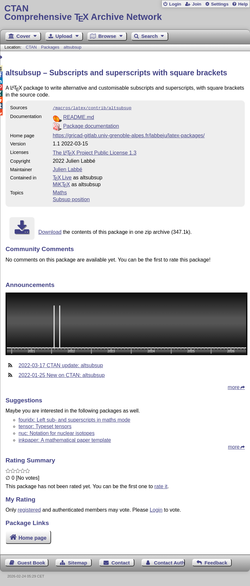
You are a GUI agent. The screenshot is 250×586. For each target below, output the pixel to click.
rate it (160, 485)
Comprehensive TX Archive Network (124, 13)
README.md (78, 116)
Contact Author (169, 562)
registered (29, 509)
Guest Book (31, 562)
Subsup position (71, 199)
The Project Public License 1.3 (94, 152)
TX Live (62, 177)
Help (243, 4)
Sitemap (77, 562)
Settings (220, 4)
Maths (60, 192)
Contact (120, 562)
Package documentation (91, 125)
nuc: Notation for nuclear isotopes (56, 432)
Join (196, 4)
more (234, 386)
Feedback (215, 562)
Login (175, 4)
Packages (51, 47)
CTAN (31, 47)
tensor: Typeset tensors (45, 425)
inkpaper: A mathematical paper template (65, 439)
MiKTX (61, 184)
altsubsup (72, 47)
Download (50, 231)
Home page (33, 537)
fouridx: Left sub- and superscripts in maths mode (74, 419)
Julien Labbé (67, 169)
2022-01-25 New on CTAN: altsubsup (62, 374)
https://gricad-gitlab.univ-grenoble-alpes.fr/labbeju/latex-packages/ (129, 135)
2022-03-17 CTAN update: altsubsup (61, 365)
